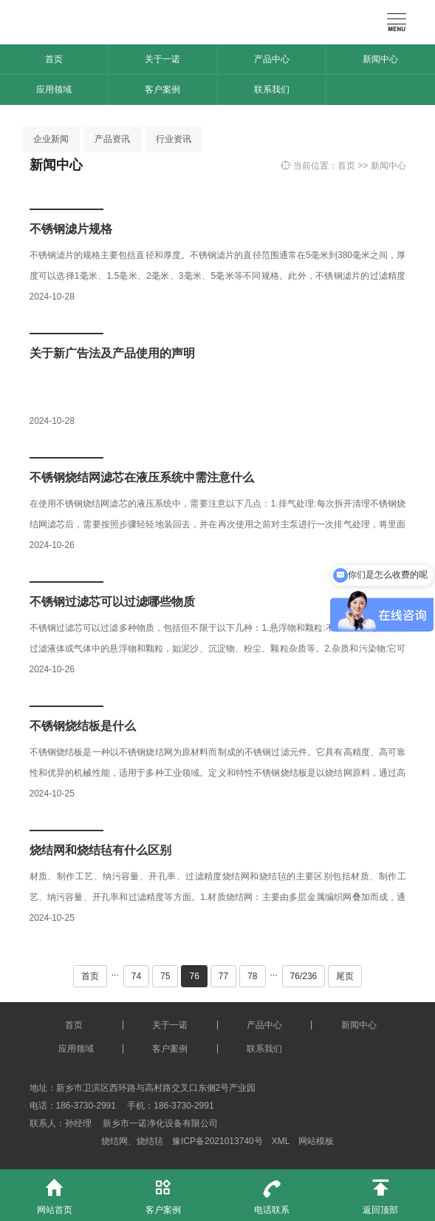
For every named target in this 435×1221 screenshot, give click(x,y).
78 (252, 976)
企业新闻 (51, 139)
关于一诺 (162, 59)
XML (281, 1141)
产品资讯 (112, 139)
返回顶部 (380, 1192)
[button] (17, 109)
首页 (54, 59)
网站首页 (54, 1192)
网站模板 (316, 1141)
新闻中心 (380, 59)
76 (194, 976)
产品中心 (272, 59)
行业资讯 (173, 139)
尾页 (345, 976)
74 (136, 976)
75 (165, 976)
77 (223, 976)
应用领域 (54, 89)
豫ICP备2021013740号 (217, 1141)
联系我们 (272, 89)
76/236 (304, 976)
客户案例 (162, 89)
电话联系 (272, 1192)
